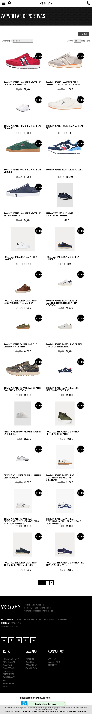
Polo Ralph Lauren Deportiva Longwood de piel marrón (20, 301)
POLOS (6, 680)
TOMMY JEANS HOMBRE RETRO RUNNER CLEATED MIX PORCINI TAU (64, 83)
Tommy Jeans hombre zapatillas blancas (22, 127)
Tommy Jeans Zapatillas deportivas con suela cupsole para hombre (63, 521)
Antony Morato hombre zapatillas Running (59, 214)
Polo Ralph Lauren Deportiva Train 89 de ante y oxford (20, 563)
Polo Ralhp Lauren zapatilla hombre (20, 258)
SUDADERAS (8, 683)
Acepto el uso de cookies (46, 704)
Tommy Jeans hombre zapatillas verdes (22, 170)
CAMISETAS (8, 668)
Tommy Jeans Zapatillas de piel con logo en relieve (64, 345)
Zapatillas (29, 662)
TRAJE (6, 686)
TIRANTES (52, 665)
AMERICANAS (9, 662)
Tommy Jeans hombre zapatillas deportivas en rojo (22, 83)
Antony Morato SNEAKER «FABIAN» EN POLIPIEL (23, 432)
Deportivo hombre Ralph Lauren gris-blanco (22, 476)
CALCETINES (54, 662)
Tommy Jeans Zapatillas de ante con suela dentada (22, 389)
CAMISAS (7, 665)
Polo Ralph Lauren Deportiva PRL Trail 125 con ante (65, 563)
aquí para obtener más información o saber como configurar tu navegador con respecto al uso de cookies (51, 711)
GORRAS (52, 659)
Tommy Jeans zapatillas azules (64, 169)
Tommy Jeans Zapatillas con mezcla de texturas (62, 389)
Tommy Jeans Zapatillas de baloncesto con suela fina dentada (61, 303)
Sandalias (29, 659)
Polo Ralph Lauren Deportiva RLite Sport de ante (62, 432)
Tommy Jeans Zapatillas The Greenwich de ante (20, 345)
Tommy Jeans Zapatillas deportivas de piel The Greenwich (60, 477)
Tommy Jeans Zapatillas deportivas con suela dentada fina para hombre (21, 521)
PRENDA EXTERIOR (11, 659)
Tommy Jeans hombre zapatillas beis (65, 127)
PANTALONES (9, 677)
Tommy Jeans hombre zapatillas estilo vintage (22, 214)
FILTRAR (84, 33)
